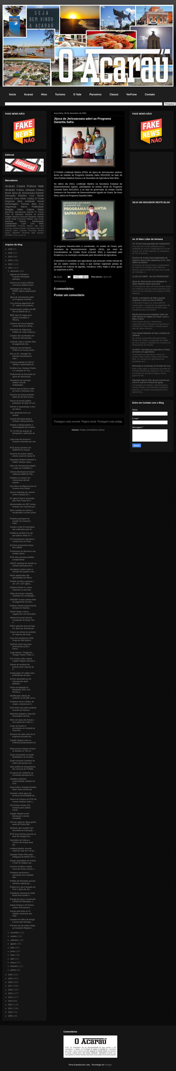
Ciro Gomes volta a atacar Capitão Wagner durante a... (23, 660)
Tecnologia (31, 228)
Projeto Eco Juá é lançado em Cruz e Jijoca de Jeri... (23, 888)
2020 (10, 975)
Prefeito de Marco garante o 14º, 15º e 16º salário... (22, 582)
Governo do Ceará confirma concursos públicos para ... (22, 284)
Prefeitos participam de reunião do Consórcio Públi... (20, 521)
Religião (9, 209)
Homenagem (11, 204)
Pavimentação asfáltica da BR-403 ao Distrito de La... (23, 310)
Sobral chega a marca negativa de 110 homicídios (23, 613)
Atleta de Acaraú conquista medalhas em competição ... (23, 594)
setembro (14, 940)
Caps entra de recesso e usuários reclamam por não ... (23, 441)
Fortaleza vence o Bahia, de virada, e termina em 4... (22, 703)
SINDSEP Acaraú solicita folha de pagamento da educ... (23, 601)
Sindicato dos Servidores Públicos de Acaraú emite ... (23, 349)
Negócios (10, 201)
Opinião (23, 228)
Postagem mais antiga (109, 421)
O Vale (77, 94)
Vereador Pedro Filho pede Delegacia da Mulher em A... (23, 855)
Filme (41, 223)
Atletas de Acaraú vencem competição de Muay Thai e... (22, 620)
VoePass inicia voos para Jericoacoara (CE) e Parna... (20, 646)
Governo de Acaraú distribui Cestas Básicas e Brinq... (22, 324)
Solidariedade (11, 223)
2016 (10, 990)
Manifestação (38, 221)
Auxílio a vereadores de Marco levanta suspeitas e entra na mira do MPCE (148, 299)
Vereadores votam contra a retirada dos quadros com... (23, 570)
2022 (10, 264)
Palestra (22, 221)
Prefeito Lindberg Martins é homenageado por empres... (23, 426)
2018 (10, 982)
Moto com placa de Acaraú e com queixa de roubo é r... (22, 721)
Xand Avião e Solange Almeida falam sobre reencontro (23, 788)
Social (40, 201)
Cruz (31, 195)
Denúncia (26, 233)
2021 (10, 268)
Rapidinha (16, 233)
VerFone (131, 94)
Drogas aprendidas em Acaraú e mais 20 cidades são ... (23, 862)
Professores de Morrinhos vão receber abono (23, 552)
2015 (10, 993)
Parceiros (95, 94)
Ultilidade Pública (34, 190)
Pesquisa (32, 217)
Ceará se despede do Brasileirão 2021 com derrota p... (20, 689)
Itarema (9, 198)
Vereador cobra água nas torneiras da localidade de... (23, 794)
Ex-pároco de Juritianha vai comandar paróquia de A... (22, 774)
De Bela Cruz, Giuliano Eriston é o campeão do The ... (23, 369)
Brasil (8, 193)
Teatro (15, 230)
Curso (41, 219)
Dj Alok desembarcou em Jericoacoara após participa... (20, 681)
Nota (33, 233)
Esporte (40, 193)
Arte (42, 228)
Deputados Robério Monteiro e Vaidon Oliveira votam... (23, 461)
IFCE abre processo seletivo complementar (22, 558)
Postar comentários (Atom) (92, 430)
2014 (10, 997)
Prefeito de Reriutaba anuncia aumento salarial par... (22, 882)
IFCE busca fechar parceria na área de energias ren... (23, 835)
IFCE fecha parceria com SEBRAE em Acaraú (20, 449)
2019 (10, 978)
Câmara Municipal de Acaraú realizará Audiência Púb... (22, 473)
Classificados (10, 226)
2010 (10, 1012)
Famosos (8, 228)
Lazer (23, 223)
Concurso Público (25, 219)
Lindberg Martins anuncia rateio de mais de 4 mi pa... (23, 849)
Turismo (60, 94)
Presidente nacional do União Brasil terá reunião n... (22, 894)
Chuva (41, 212)
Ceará (21, 186)
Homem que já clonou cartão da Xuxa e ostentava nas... (22, 390)
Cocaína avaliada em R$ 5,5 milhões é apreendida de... (22, 363)
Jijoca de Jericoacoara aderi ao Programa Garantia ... (22, 298)
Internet (30, 212)
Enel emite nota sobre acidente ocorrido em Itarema (23, 709)
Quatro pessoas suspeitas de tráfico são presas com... (22, 762)
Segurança (10, 206)
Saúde (40, 195)
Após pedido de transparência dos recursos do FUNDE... (22, 768)
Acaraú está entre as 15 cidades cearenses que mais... (21, 913)
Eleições (22, 195)
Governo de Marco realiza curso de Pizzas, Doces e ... (23, 867)
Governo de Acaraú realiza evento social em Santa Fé (22, 455)
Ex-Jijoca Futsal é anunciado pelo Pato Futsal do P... (22, 499)
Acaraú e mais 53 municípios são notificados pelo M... (22, 528)
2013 (10, 1001)
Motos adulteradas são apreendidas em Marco (21, 576)
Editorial (8, 230)
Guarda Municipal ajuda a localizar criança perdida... (22, 420)
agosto (13, 944)
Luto (36, 219)
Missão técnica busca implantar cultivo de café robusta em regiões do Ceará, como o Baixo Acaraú (150, 316)
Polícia (31, 186)
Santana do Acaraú (34, 214)
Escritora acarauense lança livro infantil (21, 546)
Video (20, 209)
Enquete (40, 233)
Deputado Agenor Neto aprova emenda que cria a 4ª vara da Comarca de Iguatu (150, 381)
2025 (10, 253)
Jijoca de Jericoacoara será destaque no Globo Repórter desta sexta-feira (149, 282)
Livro (32, 223)
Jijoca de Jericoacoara (23, 193)
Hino (44, 94)
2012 (10, 1005)
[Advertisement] (152, 173)
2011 (10, 1008)
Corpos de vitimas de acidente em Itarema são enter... (23, 633)
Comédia (8, 235)
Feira (38, 228)
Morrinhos (9, 212)
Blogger (108, 1064)
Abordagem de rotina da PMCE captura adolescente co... (23, 291)
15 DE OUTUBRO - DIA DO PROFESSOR (150, 276)
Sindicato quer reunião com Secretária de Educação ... (22, 829)
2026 (10, 249)
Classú (114, 94)
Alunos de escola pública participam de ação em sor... (23, 402)
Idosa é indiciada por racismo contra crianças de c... (22, 493)
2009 (10, 1016)
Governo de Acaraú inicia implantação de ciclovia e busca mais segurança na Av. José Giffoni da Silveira (151, 260)
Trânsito (40, 217)
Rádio (41, 209)
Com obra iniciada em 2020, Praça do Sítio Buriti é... (22, 639)
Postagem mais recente (67, 421)
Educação (10, 195)
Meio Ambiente (26, 201)
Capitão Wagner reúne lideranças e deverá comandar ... (19, 816)
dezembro (15, 271)
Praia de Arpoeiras (14, 214)
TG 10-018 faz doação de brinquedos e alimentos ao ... (22, 433)
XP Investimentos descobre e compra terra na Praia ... (22, 540)
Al (13, 235)
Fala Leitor (39, 226)
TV (36, 212)
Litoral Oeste (10, 219)
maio (12, 955)
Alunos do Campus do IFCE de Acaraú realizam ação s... (23, 800)
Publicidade (38, 206)
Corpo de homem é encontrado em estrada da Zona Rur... (22, 728)
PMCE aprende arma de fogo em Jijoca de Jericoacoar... (22, 627)
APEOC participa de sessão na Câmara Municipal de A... (23, 564)
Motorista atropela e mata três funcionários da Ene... (22, 715)
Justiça (30, 198)
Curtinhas (23, 230)
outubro (13, 936)
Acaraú (28, 94)
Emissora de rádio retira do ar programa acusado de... (22, 735)
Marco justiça (18, 235)
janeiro (13, 970)
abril (12, 959)
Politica (20, 190)
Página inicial (88, 421)
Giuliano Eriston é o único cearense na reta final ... (21, 588)
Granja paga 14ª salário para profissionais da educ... (22, 674)
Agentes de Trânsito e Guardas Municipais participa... (19, 276)
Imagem (8, 217)
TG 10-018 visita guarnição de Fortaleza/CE (151, 244)
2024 (10, 257)
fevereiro (14, 966)
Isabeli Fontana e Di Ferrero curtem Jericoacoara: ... (22, 906)
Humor (7, 233)
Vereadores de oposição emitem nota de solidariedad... (20, 382)
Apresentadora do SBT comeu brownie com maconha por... (23, 505)
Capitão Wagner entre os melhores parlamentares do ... (23, 742)
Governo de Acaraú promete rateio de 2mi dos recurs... (22, 396)
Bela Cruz (38, 204)
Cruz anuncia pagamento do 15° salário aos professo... (22, 304)
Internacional (20, 212)
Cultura (30, 209)
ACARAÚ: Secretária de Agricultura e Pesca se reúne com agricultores (151, 351)
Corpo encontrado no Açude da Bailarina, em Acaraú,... (22, 756)
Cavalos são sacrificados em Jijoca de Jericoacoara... (22, 337)
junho (13, 951)
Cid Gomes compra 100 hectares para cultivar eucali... (20, 807)
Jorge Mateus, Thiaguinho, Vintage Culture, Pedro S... (22, 653)
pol (25, 235)
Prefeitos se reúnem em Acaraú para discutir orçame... (20, 480)
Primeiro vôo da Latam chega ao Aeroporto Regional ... (22, 926)
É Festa (39, 198)
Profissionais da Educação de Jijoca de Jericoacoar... (22, 375)
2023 (10, 260)
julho (12, 948)
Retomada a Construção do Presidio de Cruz (151, 366)
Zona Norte (20, 198)
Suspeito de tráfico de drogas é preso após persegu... (22, 920)
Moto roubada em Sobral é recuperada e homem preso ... (23, 512)
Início (12, 94)
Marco (24, 206)
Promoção (32, 230)
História (41, 230)
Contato (150, 94)
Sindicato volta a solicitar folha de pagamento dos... (23, 343)
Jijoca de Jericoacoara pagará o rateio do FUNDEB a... (23, 467)
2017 (10, 986)
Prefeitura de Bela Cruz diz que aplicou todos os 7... (21, 534)
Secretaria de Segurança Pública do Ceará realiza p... (23, 331)
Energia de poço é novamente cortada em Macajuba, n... (23, 900)
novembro (15, 933)
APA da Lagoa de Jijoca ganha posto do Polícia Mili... (23, 823)
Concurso (23, 217)
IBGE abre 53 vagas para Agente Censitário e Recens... (21, 317)
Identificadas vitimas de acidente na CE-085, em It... (23, 697)
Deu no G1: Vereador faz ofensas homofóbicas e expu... (21, 356)
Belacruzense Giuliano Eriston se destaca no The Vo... (23, 750)
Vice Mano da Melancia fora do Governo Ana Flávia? (23, 487)
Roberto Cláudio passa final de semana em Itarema (23, 607)
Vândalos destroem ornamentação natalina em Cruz (22, 781)
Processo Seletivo (25, 226)
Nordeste (9, 221)
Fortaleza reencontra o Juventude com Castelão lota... (21, 875)
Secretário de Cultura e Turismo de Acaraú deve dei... (21, 842)
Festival (16, 228)
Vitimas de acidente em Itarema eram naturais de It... (22, 666)
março (13, 962)
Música (16, 217)
